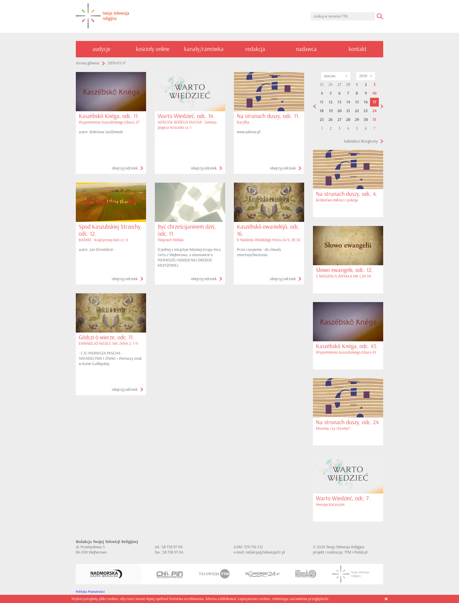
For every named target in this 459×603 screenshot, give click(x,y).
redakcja (255, 49)
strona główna (87, 63)
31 (374, 119)
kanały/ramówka (204, 49)
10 (374, 93)
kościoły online (152, 49)
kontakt (358, 49)
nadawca (306, 49)
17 (374, 102)
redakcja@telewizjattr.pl (265, 552)
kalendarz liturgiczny (361, 141)
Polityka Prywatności (90, 592)
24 (374, 111)
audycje (101, 49)
